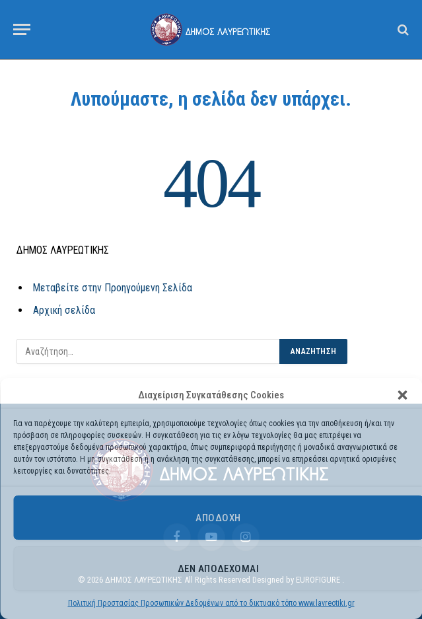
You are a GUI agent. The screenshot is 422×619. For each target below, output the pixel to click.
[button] (402, 395)
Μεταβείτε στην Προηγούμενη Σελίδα (112, 287)
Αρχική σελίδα (64, 310)
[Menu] (21, 29)
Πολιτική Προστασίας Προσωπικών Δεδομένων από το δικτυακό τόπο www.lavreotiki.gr (211, 603)
